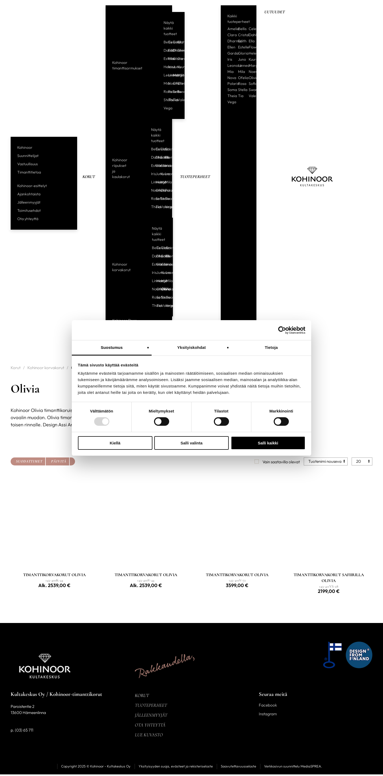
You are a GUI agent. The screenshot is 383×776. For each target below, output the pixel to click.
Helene (255, 53)
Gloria (160, 165)
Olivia (177, 83)
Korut (88, 176)
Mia (160, 182)
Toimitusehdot (29, 210)
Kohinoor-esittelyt (32, 185)
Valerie (177, 99)
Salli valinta (192, 443)
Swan (177, 91)
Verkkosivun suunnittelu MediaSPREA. (293, 768)
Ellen (177, 50)
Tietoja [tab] (271, 347)
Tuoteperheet (195, 176)
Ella (252, 41)
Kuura (177, 66)
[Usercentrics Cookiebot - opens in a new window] (282, 330)
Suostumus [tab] (112, 347)
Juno (156, 272)
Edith (168, 50)
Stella (160, 198)
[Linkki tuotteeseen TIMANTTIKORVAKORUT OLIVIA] (54, 583)
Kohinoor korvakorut (121, 267)
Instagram (268, 715)
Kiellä (115, 443)
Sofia (156, 297)
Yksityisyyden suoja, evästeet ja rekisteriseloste (176, 768)
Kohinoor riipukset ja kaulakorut (121, 168)
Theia (168, 99)
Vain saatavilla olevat (281, 461)
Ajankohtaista (28, 194)
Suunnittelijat (28, 155)
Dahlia (151, 157)
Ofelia (156, 289)
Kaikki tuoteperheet (238, 19)
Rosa (151, 198)
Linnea (168, 75)
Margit (156, 280)
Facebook (268, 706)
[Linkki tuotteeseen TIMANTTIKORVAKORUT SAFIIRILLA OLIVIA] (328, 583)
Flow (168, 58)
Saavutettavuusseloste (238, 768)
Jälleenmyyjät (28, 202)
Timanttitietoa (29, 172)
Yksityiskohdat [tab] (191, 347)
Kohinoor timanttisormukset (127, 65)
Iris (168, 66)
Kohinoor (24, 147)
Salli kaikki (268, 443)
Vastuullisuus (27, 164)
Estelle (151, 165)
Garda (177, 58)
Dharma (156, 256)
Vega (231, 102)
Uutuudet (274, 12)
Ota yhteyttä (27, 218)
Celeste (168, 42)
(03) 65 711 (24, 731)
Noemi (168, 83)
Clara (177, 42)
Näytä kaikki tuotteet (170, 28)
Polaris (168, 91)
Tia (156, 305)
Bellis (151, 149)
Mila (177, 75)
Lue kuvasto (149, 736)
